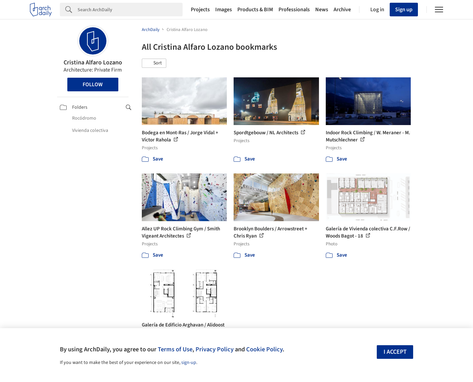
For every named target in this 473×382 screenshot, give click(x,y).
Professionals (294, 9)
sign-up (188, 362)
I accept (395, 352)
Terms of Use (175, 349)
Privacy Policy (215, 349)
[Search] (130, 9)
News (321, 9)
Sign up (403, 9)
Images (223, 9)
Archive (342, 9)
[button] (154, 63)
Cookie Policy (264, 349)
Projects (200, 9)
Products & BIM (255, 9)
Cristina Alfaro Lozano (93, 62)
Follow (93, 84)
